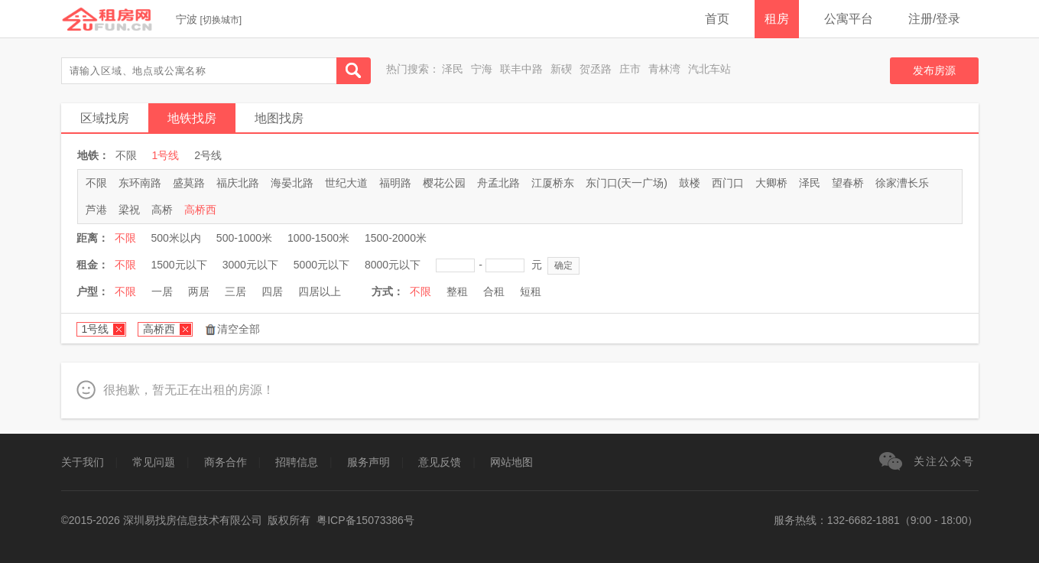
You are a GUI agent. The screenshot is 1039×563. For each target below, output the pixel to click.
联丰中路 (521, 69)
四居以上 (319, 291)
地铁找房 (191, 118)
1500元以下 (179, 265)
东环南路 (140, 183)
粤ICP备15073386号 (365, 520)
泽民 (452, 69)
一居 (162, 291)
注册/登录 (934, 18)
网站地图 (511, 462)
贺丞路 (596, 69)
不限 (126, 155)
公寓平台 (848, 18)
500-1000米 (244, 238)
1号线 (166, 155)
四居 (272, 291)
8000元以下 (392, 265)
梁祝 (129, 209)
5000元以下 (321, 265)
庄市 (630, 69)
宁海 (481, 69)
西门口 (728, 183)
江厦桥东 (552, 183)
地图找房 (279, 118)
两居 (198, 291)
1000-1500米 (318, 238)
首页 (717, 18)
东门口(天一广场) (626, 183)
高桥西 (200, 209)
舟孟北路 (498, 183)
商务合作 (225, 462)
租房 (777, 18)
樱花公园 (444, 183)
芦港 (96, 209)
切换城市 (221, 20)
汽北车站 (709, 69)
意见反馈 (439, 462)
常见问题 (153, 462)
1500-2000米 (396, 238)
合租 (494, 291)
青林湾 (664, 69)
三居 (235, 291)
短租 (530, 291)
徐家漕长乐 (902, 183)
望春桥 (848, 183)
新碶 (561, 69)
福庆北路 (237, 183)
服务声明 (368, 462)
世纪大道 (346, 183)
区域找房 (104, 118)
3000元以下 (250, 265)
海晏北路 (292, 183)
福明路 (395, 183)
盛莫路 (189, 183)
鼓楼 (689, 183)
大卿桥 (771, 183)
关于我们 (82, 462)
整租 (457, 291)
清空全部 (238, 329)
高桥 (162, 209)
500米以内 (176, 238)
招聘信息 (296, 462)
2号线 (208, 155)
